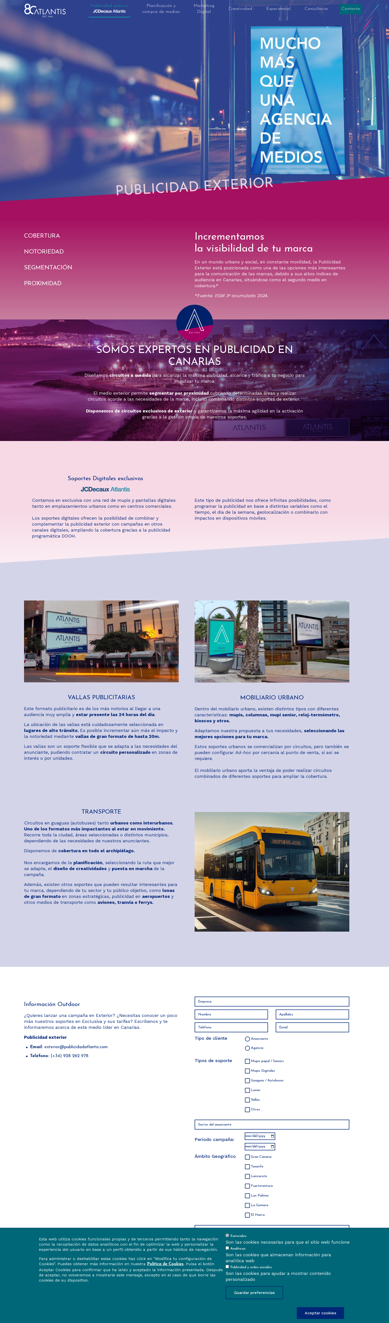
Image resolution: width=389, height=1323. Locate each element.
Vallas (255, 1100)
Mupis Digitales (263, 1071)
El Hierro (258, 1215)
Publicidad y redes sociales (251, 1267)
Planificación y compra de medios (161, 8)
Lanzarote (259, 1176)
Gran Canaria (261, 1157)
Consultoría (316, 8)
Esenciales (238, 1236)
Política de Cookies (165, 1264)
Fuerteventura (262, 1186)
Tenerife (257, 1166)
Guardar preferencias (254, 1292)
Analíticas (237, 1249)
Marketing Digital (204, 8)
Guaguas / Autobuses (267, 1080)
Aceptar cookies (320, 1313)
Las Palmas (260, 1195)
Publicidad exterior (109, 8)
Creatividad (240, 8)
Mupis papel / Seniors (267, 1061)
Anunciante (259, 1039)
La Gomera (259, 1205)
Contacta (351, 8)
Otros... (256, 1109)
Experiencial (278, 8)
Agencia (257, 1048)
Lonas (255, 1090)
